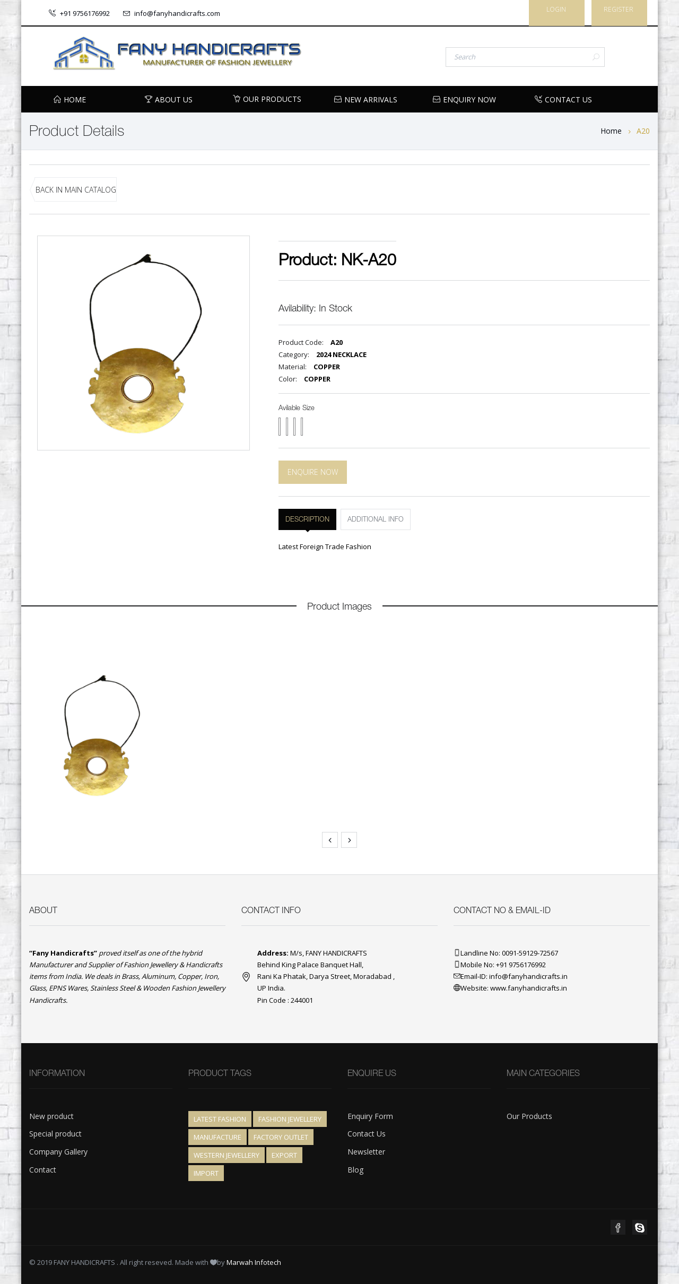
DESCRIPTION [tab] (307, 520)
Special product (55, 1134)
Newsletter (366, 1152)
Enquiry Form (370, 1116)
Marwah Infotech (254, 1262)
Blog (355, 1170)
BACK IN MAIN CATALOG (76, 190)
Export (284, 1155)
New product (51, 1116)
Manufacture (217, 1137)
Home (611, 131)
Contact (42, 1170)
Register (618, 9)
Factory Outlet (281, 1137)
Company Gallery (58, 1152)
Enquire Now (313, 472)
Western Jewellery (226, 1155)
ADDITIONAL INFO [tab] (375, 520)
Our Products (267, 99)
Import (206, 1173)
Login (556, 9)
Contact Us (366, 1134)
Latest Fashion (220, 1119)
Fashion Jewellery (289, 1119)
